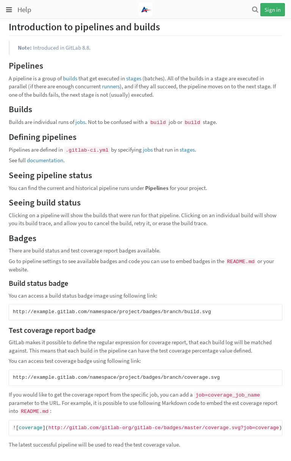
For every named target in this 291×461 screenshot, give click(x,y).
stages (133, 78)
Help (24, 9)
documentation (45, 160)
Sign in (272, 9)
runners (111, 86)
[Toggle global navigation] (9, 10)
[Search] (255, 9)
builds (70, 78)
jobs (80, 121)
